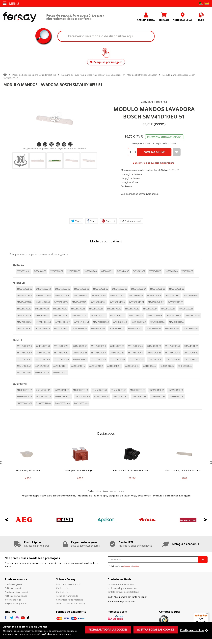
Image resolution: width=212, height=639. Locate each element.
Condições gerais (13, 584)
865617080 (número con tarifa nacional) (127, 596)
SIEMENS (21, 384)
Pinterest (108, 221)
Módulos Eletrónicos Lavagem (142, 74)
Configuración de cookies (17, 592)
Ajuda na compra (16, 579)
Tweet (76, 221)
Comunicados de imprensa (69, 599)
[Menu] (207, 614)
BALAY (20, 265)
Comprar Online (154, 152)
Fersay (19, 17)
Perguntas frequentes (16, 603)
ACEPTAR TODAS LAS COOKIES (155, 629)
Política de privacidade (16, 595)
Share (91, 221)
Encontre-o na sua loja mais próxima (154, 162)
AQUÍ (46, 634)
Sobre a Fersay (65, 579)
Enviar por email (131, 221)
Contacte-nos (63, 592)
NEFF (19, 340)
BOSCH (20, 282)
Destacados (106, 433)
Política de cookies (14, 588)
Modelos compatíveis (106, 241)
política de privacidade (130, 566)
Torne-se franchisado (67, 595)
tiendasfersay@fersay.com (121, 601)
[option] (28, 462)
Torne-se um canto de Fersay (70, 603)
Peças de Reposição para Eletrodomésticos (34, 74)
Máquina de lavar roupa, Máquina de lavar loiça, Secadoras (91, 74)
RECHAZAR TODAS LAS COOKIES (108, 629)
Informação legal (13, 599)
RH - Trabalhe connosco (68, 584)
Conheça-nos (63, 588)
